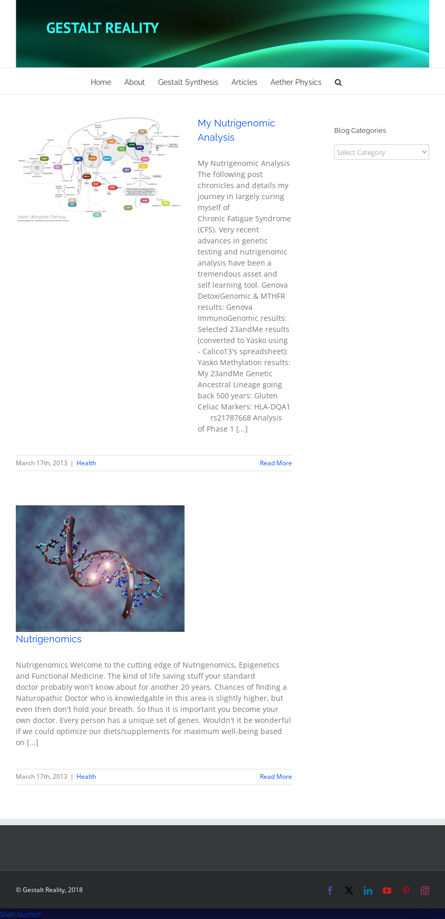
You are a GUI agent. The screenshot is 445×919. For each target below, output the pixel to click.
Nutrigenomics (49, 638)
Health (86, 462)
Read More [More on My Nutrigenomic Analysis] (276, 462)
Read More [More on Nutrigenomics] (276, 776)
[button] (338, 81)
